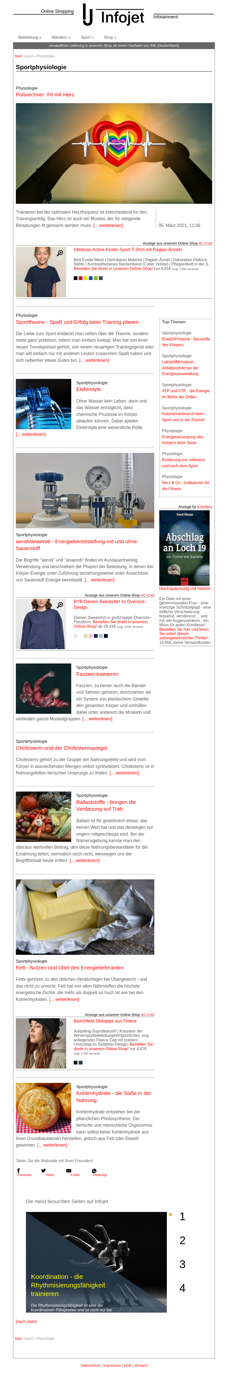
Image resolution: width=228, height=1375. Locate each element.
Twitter (47, 1172)
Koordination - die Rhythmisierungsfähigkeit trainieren (68, 1285)
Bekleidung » (30, 37)
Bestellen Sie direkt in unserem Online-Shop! (113, 268)
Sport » (87, 37)
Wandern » (61, 37)
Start (18, 56)
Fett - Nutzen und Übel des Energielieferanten (70, 967)
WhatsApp (99, 1172)
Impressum (112, 1365)
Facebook (23, 1172)
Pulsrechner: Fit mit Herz (45, 94)
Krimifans (204, 507)
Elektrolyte (88, 389)
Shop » (110, 37)
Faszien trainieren (97, 674)
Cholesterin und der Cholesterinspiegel (61, 748)
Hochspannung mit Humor (185, 588)
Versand (140, 1365)
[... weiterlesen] (108, 225)
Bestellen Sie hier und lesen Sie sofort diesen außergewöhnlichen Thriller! (184, 633)
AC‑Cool (205, 243)
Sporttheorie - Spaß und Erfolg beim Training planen (77, 322)
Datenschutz (90, 1365)
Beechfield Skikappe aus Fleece (105, 1021)
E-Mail (72, 1172)
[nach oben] (26, 1321)
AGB (127, 1365)
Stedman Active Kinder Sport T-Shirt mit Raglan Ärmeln (128, 249)
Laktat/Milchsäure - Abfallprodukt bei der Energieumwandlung (180, 368)
